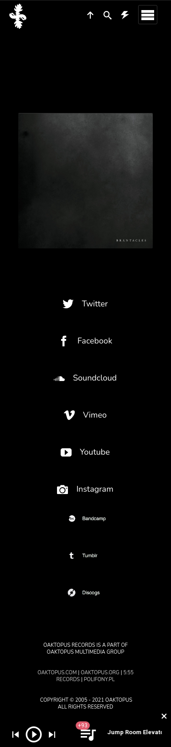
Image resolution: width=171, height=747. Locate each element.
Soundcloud (85, 378)
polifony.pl (99, 679)
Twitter (85, 304)
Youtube (85, 452)
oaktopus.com (57, 672)
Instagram (85, 489)
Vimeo (85, 415)
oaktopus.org (100, 672)
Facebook (85, 341)
